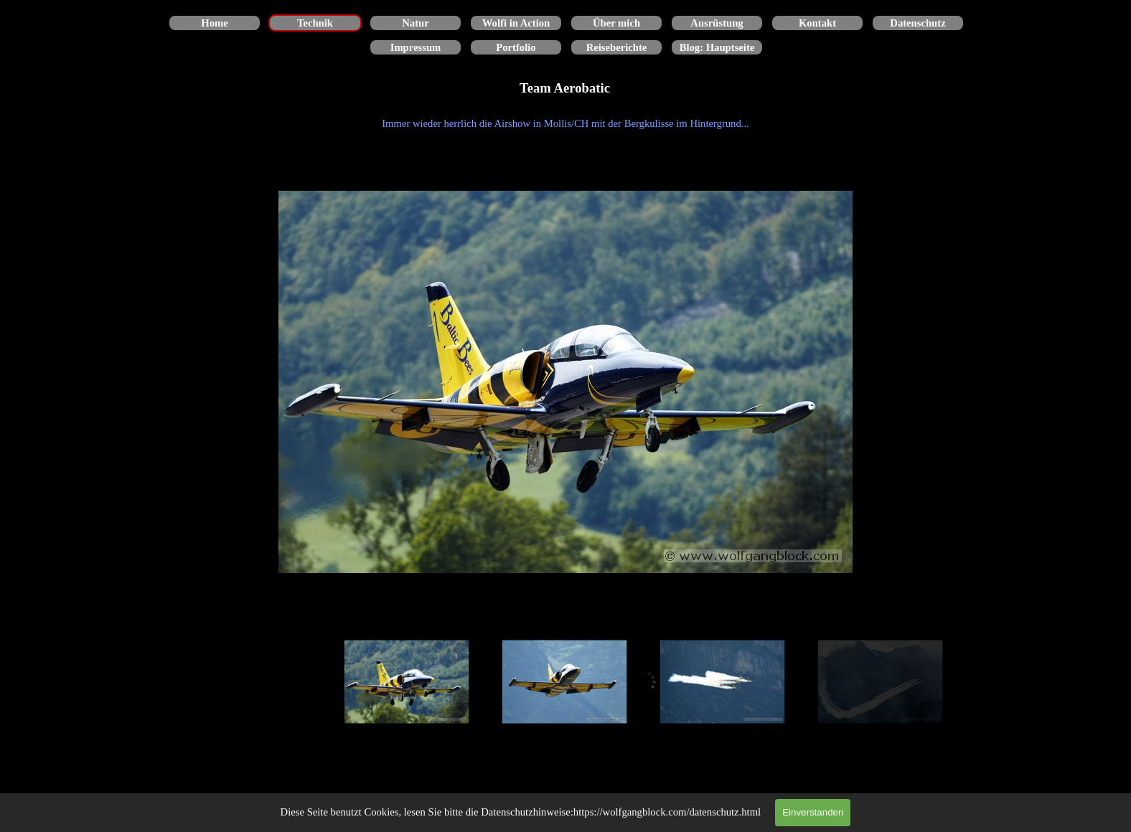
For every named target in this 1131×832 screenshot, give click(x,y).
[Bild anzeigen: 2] (565, 682)
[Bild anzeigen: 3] (723, 682)
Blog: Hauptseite (717, 47)
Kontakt (817, 23)
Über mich (616, 23)
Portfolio (515, 47)
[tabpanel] (565, 123)
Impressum (415, 47)
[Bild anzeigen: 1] (407, 682)
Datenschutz (917, 23)
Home (214, 23)
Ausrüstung (716, 23)
